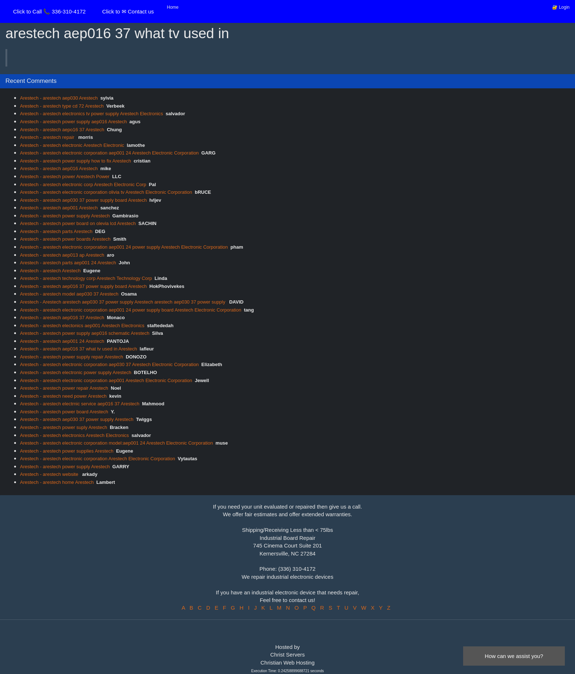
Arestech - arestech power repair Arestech (64, 388)
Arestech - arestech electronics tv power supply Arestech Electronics (91, 113)
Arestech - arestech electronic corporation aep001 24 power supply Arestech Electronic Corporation (124, 247)
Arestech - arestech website (50, 474)
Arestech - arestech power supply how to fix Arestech (75, 161)
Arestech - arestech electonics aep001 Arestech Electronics (82, 325)
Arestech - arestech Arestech (50, 270)
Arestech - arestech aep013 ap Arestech (62, 255)
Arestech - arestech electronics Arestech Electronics (74, 435)
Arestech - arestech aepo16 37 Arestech (62, 129)
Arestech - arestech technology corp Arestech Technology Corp (86, 278)
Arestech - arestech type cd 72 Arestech (62, 106)
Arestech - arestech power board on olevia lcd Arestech (78, 223)
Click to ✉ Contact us (128, 11)
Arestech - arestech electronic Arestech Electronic (72, 145)
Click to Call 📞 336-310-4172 (49, 11)
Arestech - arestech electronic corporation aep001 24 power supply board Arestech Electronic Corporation (130, 310)
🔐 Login (561, 7)
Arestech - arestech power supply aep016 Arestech (73, 121)
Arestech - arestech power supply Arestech (65, 215)
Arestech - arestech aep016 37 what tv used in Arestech (78, 349)
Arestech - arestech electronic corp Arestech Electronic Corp (83, 184)
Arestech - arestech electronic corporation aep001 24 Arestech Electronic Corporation (109, 153)
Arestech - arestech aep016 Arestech (59, 168)
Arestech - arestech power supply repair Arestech (71, 357)
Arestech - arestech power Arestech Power (64, 176)
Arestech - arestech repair (48, 137)
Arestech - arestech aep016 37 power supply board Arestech (83, 286)
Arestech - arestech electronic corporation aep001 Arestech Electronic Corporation (106, 380)
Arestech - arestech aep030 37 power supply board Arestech (83, 200)
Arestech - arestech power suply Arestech (63, 427)
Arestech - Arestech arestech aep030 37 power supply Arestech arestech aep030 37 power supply (123, 302)
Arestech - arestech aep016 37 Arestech (62, 317)
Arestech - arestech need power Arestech (63, 396)
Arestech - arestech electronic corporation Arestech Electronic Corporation (97, 458)
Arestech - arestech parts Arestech (56, 231)
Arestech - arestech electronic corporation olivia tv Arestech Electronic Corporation (106, 192)
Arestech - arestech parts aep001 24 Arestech (68, 262)
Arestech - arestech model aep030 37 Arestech (69, 294)
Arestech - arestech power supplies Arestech (66, 451)
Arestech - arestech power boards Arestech (65, 239)
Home (173, 7)
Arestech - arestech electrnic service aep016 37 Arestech (79, 403)
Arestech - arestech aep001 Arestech (59, 207)
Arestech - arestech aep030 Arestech (59, 98)
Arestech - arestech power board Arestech (64, 411)
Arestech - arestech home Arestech (57, 482)
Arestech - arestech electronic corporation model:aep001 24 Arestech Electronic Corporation (116, 443)
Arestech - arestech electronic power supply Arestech (75, 372)
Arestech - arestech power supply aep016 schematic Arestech (84, 333)
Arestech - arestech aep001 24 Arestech (62, 341)
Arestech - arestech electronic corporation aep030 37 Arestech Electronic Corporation (109, 364)
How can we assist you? (514, 656)
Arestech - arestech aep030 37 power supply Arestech (76, 419)
